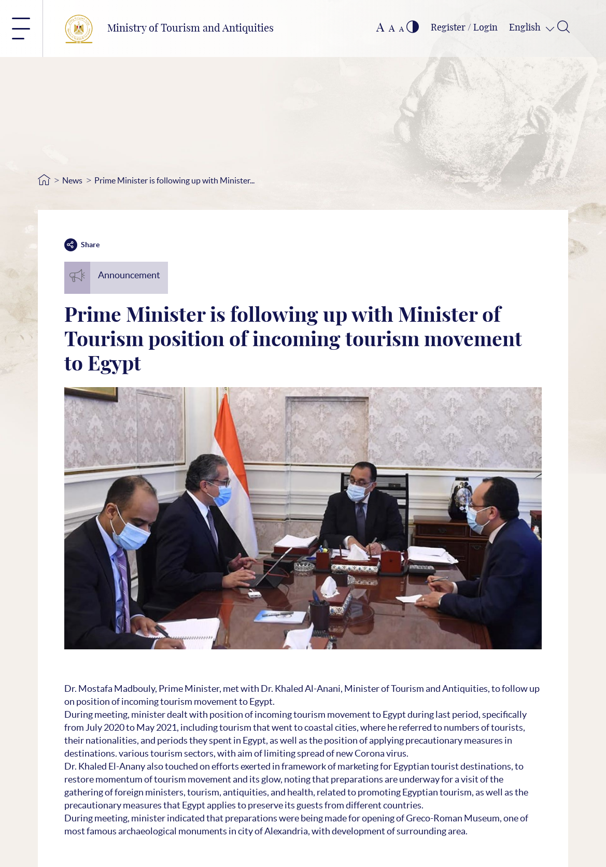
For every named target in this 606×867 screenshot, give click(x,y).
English (526, 28)
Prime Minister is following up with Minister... (174, 180)
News (72, 180)
